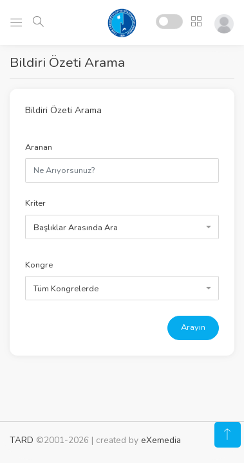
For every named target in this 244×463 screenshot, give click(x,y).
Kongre (39, 265)
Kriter (35, 203)
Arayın (193, 327)
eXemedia (161, 440)
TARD (21, 440)
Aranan (38, 147)
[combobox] (122, 227)
